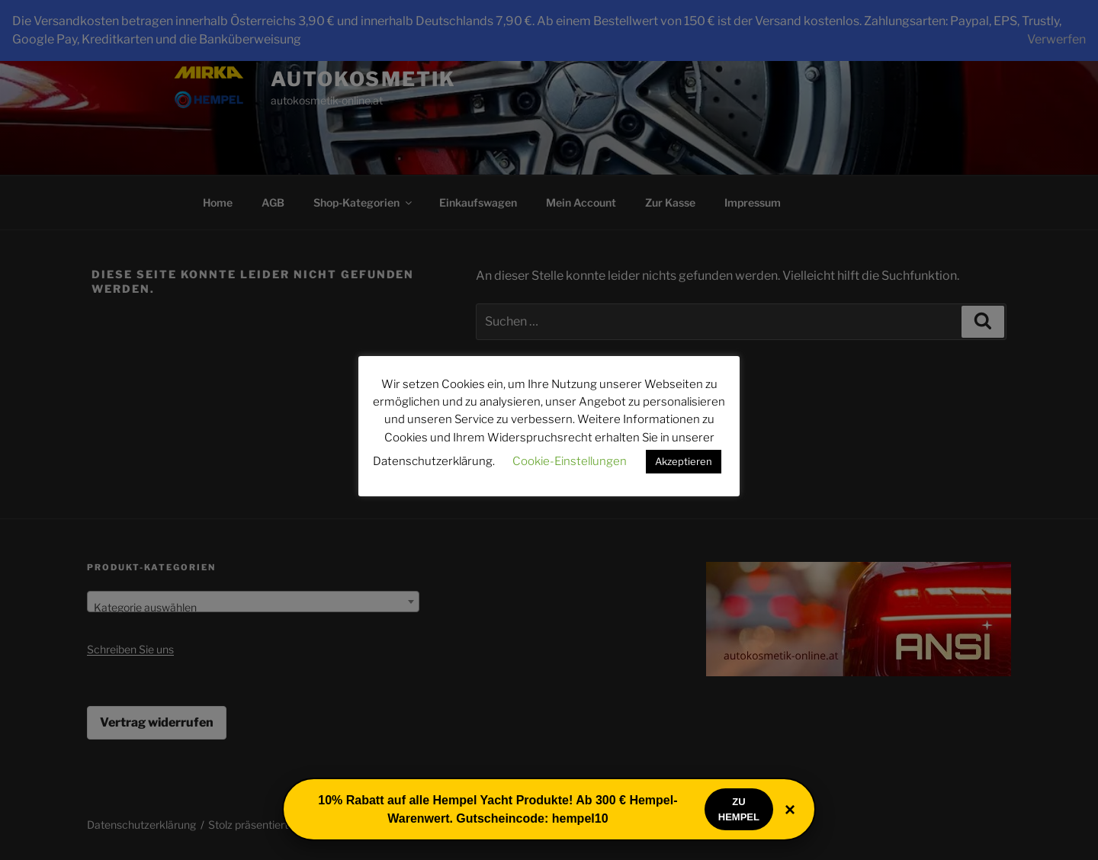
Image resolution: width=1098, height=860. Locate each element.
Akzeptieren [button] (683, 461)
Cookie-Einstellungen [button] (569, 461)
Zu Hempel (738, 809)
